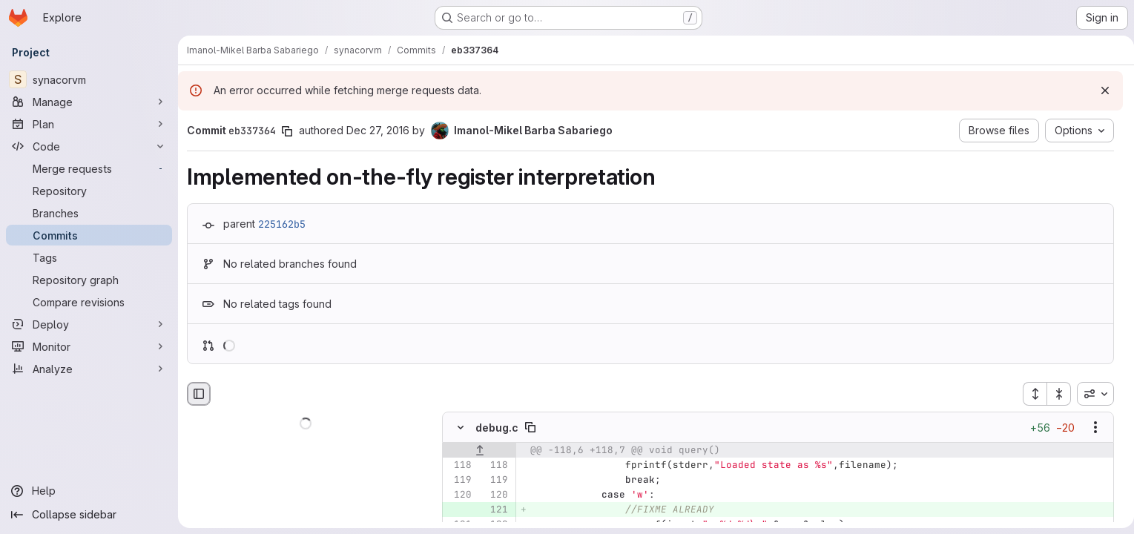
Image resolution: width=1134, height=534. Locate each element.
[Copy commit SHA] (287, 131)
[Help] (89, 491)
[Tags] (89, 257)
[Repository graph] (89, 279)
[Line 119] (459, 480)
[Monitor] (89, 346)
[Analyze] (89, 368)
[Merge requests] (89, 168)
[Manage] (89, 101)
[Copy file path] (530, 428)
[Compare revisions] (89, 301)
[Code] (89, 146)
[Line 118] (459, 465)
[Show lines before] (479, 451)
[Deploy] (89, 324)
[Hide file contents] (460, 428)
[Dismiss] (1099, 90)
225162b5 (282, 224)
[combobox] (1089, 394)
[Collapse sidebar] (89, 514)
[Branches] (89, 212)
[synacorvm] (89, 79)
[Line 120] (459, 495)
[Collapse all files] (1053, 394)
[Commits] (89, 235)
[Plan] (89, 123)
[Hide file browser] (199, 394)
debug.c (496, 427)
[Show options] (1089, 428)
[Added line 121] (495, 510)
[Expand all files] (1029, 394)
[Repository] (89, 190)
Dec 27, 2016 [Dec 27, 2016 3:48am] (377, 130)
